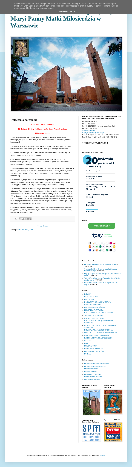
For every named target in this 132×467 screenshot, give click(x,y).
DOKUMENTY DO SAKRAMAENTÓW (97, 302)
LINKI (86, 343)
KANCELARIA (89, 299)
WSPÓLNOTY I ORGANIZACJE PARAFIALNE (100, 333)
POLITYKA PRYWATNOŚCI (94, 351)
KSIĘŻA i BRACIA (90, 346)
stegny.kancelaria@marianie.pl (93, 133)
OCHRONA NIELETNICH (93, 305)
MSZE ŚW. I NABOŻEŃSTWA (94, 307)
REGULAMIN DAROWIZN (93, 348)
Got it (72, 12)
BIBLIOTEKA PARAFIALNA (94, 310)
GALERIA (87, 341)
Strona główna (43, 226)
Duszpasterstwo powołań (93, 377)
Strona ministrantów (91, 369)
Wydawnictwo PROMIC (92, 380)
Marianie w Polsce (90, 372)
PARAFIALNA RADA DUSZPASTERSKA (98, 330)
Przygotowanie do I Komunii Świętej (96, 363)
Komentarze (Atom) (26, 230)
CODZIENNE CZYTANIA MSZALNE (96, 335)
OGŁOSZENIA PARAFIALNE (94, 318)
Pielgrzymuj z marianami (92, 374)
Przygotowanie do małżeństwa (94, 366)
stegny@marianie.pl (89, 130)
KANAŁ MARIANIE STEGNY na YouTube (98, 313)
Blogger (102, 455)
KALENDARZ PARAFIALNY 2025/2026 (98, 338)
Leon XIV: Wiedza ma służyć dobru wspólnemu (100, 264)
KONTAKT (88, 354)
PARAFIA (87, 294)
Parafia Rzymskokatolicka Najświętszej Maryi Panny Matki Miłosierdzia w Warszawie (61, 18)
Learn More (63, 12)
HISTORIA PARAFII (91, 297)
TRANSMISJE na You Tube (93, 315)
